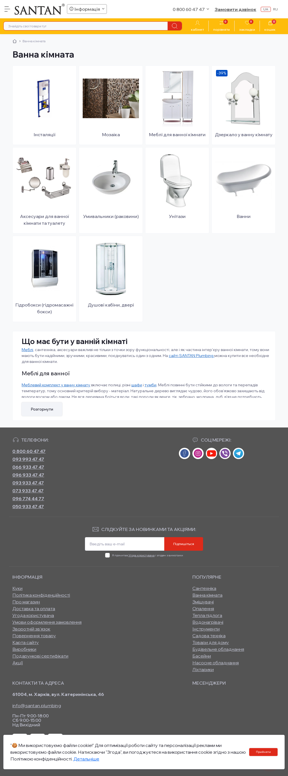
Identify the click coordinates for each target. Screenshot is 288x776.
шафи (136, 384)
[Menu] (7, 9)
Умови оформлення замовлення (47, 622)
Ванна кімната (207, 595)
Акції (17, 662)
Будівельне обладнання (218, 649)
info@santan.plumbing (36, 705)
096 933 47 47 (28, 475)
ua (265, 9)
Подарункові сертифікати (40, 656)
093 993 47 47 (28, 459)
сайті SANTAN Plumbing (191, 355)
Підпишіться (183, 544)
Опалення (203, 608)
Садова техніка (209, 635)
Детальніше (86, 759)
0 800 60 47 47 (29, 451)
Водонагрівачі (207, 622)
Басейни (201, 656)
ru (275, 9)
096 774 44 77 (28, 498)
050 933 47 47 (28, 506)
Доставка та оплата (33, 608)
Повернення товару (34, 635)
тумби (150, 384)
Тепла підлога (207, 615)
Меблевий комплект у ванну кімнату (56, 384)
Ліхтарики (203, 669)
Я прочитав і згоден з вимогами (147, 555)
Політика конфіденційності (41, 595)
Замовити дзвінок (235, 9)
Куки (17, 588)
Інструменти (206, 629)
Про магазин (26, 602)
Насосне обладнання (215, 662)
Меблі (27, 349)
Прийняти (263, 752)
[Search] (175, 26)
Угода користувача (142, 555)
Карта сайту (25, 642)
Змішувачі (203, 602)
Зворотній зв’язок (31, 629)
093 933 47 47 (28, 483)
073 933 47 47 (28, 490)
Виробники (24, 649)
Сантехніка (204, 588)
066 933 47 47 (28, 467)
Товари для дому (210, 642)
